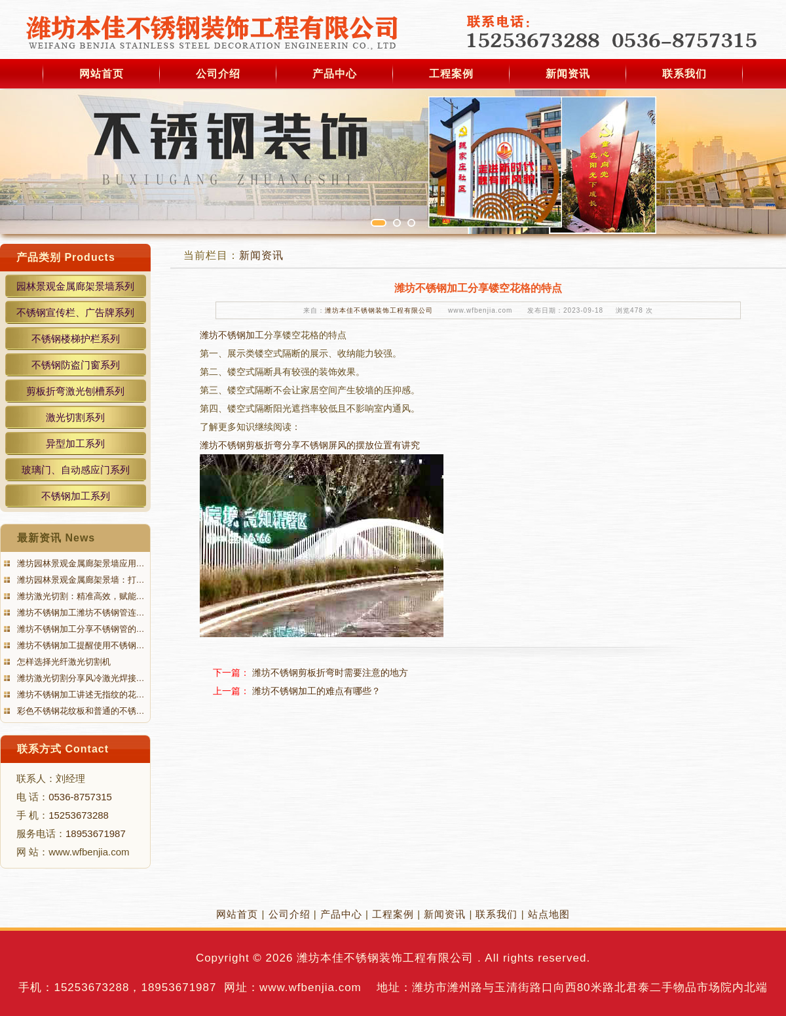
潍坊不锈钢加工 (232, 335)
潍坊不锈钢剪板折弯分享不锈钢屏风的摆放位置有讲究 (310, 445)
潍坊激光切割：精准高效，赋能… (79, 596)
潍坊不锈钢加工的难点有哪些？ (316, 691)
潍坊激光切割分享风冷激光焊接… (79, 678)
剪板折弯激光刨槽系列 (75, 391)
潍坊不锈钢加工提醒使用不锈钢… (79, 645)
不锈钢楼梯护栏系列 (75, 338)
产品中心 (334, 73)
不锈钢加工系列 (75, 495)
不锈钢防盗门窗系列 (75, 364)
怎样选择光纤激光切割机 (62, 662)
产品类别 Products (65, 257)
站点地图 (549, 914)
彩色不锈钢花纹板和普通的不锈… (79, 711)
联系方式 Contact (63, 748)
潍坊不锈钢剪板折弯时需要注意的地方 (330, 672)
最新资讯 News (56, 537)
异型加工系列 (75, 443)
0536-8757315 (80, 796)
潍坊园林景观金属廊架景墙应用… (79, 563)
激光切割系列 (75, 417)
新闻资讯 (568, 73)
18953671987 (96, 833)
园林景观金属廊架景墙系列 (75, 286)
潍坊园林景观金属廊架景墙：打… (79, 580)
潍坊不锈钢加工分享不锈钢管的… (79, 629)
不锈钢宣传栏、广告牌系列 (75, 312)
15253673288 (78, 815)
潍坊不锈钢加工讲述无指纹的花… (79, 694)
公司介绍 (218, 73)
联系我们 (684, 73)
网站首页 (101, 73)
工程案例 (451, 73)
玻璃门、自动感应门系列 (76, 469)
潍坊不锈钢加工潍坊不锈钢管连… (79, 612)
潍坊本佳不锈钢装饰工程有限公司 (379, 310)
